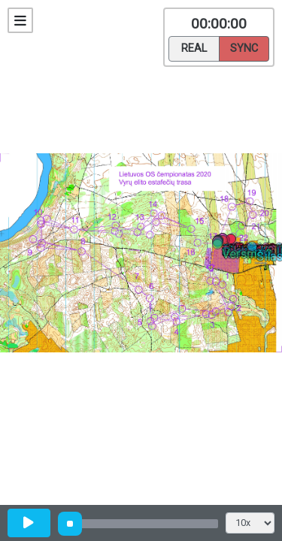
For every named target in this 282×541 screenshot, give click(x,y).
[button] (225, 243)
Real (194, 47)
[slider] (70, 524)
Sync (244, 47)
